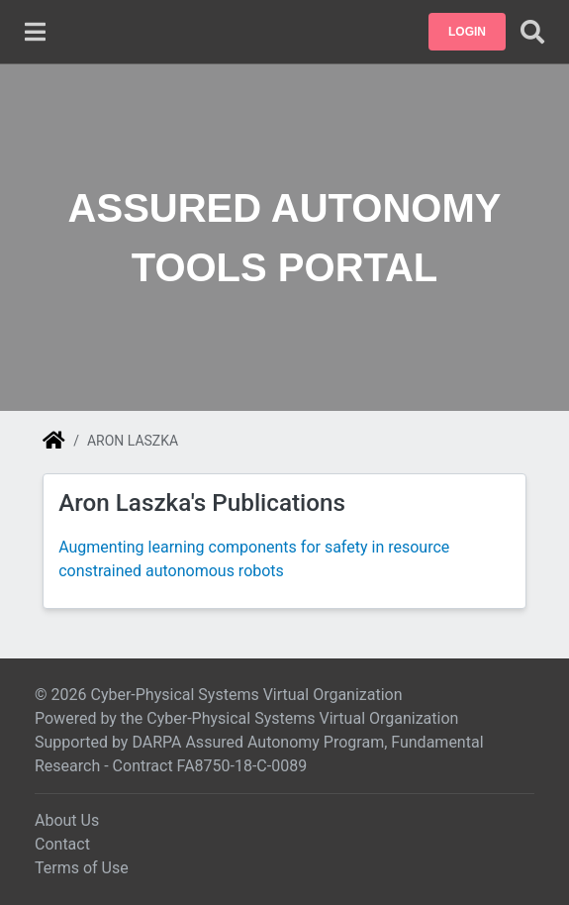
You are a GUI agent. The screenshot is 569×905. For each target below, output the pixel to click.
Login (467, 32)
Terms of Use (82, 867)
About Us (67, 820)
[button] (467, 31)
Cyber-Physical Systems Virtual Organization (302, 718)
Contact (62, 844)
